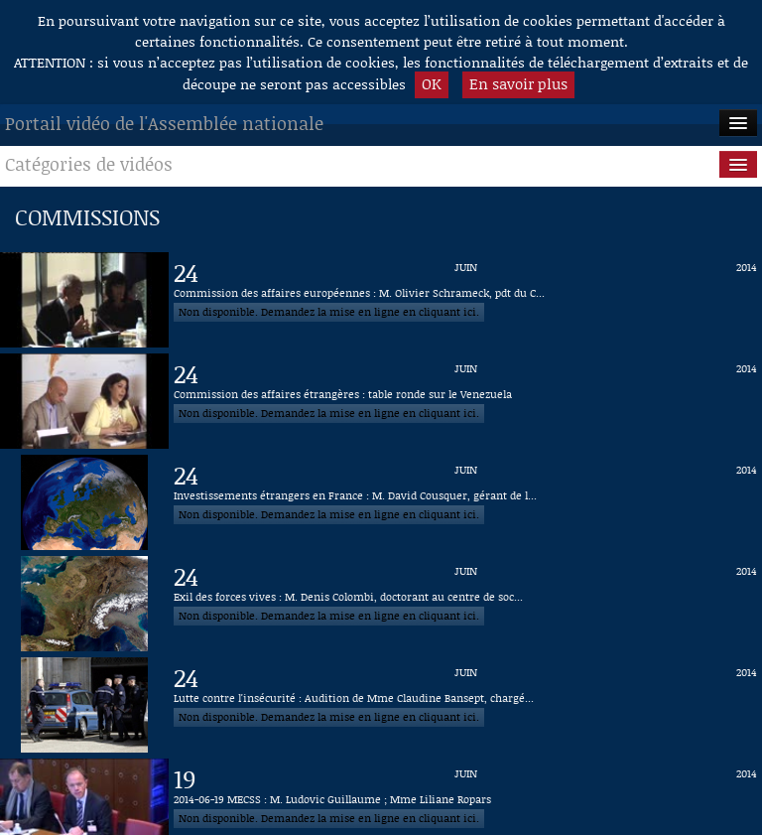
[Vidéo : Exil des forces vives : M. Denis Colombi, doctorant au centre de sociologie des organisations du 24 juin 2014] (465, 603)
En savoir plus (518, 83)
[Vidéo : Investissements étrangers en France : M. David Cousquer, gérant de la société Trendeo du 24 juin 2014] (465, 502)
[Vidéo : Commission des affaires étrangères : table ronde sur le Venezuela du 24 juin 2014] (465, 401)
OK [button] (432, 83)
